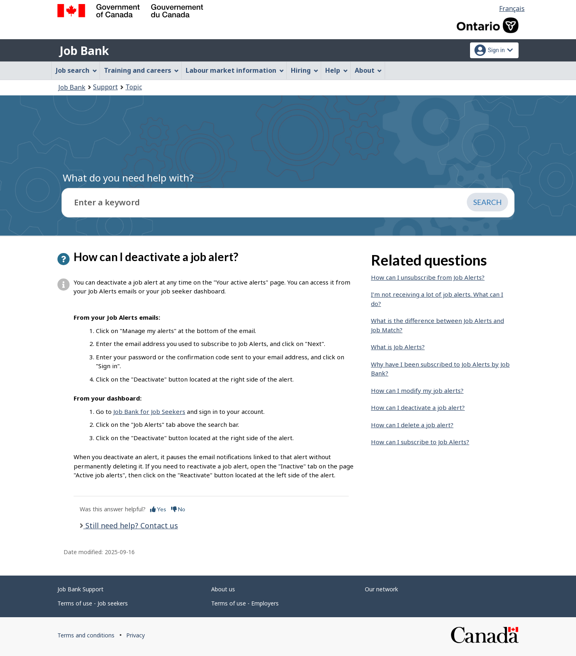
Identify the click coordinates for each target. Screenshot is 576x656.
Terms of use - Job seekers (92, 603)
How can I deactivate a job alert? (418, 407)
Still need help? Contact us (130, 525)
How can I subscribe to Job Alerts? (420, 442)
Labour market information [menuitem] (235, 70)
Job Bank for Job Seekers (149, 411)
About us (223, 589)
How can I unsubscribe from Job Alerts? (428, 277)
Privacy (135, 635)
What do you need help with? (128, 177)
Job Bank (84, 50)
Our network (381, 589)
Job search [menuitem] (76, 70)
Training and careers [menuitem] (141, 70)
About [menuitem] (368, 70)
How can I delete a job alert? (412, 425)
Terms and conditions (85, 635)
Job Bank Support (80, 589)
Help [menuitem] (336, 70)
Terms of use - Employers (245, 603)
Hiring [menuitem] (304, 70)
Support (105, 86)
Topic (133, 86)
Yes (158, 509)
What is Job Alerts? (398, 347)
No (178, 509)
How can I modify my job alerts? (417, 390)
